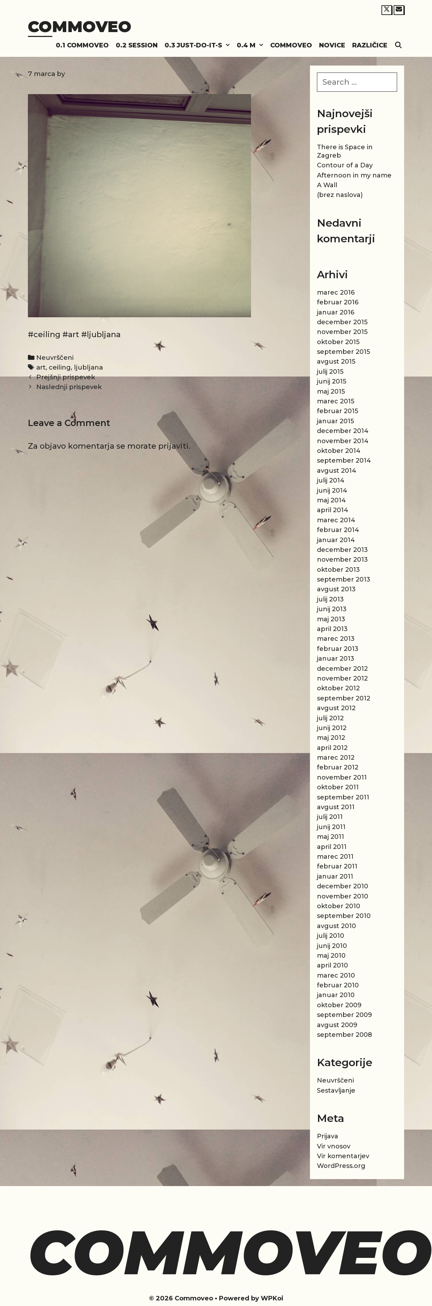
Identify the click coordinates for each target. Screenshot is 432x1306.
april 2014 (332, 510)
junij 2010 (332, 946)
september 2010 (344, 916)
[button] (227, 45)
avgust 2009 (337, 1025)
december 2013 (342, 550)
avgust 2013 (336, 589)
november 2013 (342, 559)
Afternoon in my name (354, 175)
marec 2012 (336, 757)
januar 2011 (335, 876)
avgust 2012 (336, 708)
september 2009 (344, 1015)
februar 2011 (337, 866)
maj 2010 (331, 955)
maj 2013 (331, 619)
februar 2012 (337, 767)
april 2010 (332, 965)
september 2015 (343, 352)
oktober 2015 (338, 342)
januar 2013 (335, 658)
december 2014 (343, 431)
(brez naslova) (340, 195)
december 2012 (342, 669)
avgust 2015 (336, 361)
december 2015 (342, 322)
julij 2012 (330, 718)
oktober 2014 (339, 451)
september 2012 (343, 698)
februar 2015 (337, 411)
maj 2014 (331, 500)
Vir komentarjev (343, 1156)
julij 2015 (330, 371)
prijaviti (173, 446)
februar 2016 (337, 302)
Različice (369, 45)
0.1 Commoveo (82, 45)
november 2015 (342, 332)
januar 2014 (336, 540)
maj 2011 (330, 837)
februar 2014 (338, 530)
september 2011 (343, 797)
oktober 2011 (338, 787)
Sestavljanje (336, 1090)
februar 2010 (338, 985)
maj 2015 (331, 391)
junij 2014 (332, 490)
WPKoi (272, 1298)
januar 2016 (335, 312)
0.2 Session (137, 45)
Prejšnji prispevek (65, 377)
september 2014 (344, 460)
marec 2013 (336, 639)
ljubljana (88, 367)
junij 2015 (331, 381)
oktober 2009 (339, 1005)
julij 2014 (330, 480)
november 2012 (342, 678)
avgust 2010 (336, 926)
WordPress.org (341, 1166)
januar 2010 (336, 995)
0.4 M (252, 45)
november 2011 (342, 777)
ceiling (60, 367)
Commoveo (79, 26)
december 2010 (342, 886)
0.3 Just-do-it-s (199, 45)
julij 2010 (330, 936)
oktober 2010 (338, 906)
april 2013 (332, 629)
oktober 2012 (338, 688)
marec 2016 (336, 292)
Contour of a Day (345, 165)
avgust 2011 (336, 807)
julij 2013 (330, 599)
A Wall (327, 185)
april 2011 (332, 847)
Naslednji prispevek (69, 387)
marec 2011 (335, 856)
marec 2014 (336, 520)
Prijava (327, 1136)
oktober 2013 (338, 570)
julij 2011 (330, 817)
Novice (332, 45)
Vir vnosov (333, 1146)
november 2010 (342, 896)
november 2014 (343, 441)
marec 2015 (335, 401)
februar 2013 (337, 649)
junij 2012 (332, 728)
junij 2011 (331, 827)
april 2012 (332, 748)
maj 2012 (331, 738)
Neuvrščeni (55, 358)
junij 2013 (332, 609)
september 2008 (344, 1035)
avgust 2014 (336, 470)
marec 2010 (336, 975)
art (41, 367)
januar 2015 (335, 421)
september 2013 (343, 579)
